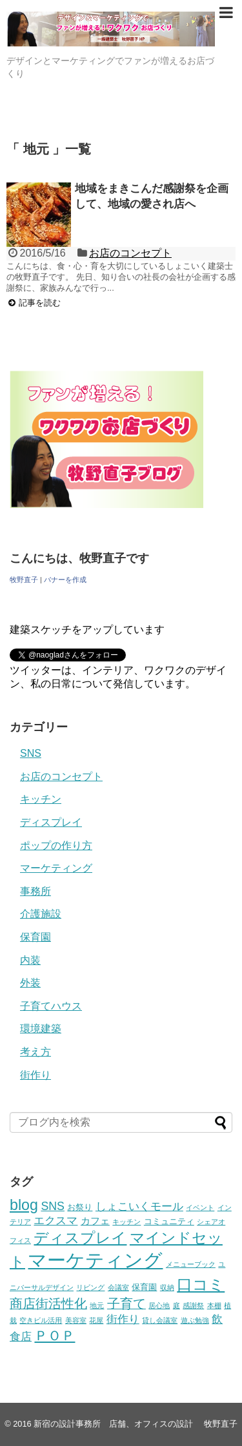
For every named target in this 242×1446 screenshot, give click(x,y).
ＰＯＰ (54, 1335)
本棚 (214, 1305)
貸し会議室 (159, 1320)
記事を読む (40, 303)
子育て (126, 1303)
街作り (35, 1075)
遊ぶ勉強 (195, 1320)
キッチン (40, 799)
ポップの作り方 (56, 845)
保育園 (35, 937)
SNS (30, 753)
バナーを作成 (65, 579)
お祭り (79, 1207)
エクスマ (55, 1221)
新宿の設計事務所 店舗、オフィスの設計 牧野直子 (135, 1424)
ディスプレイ (51, 822)
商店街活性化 (48, 1303)
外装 (30, 982)
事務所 (35, 891)
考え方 (35, 1051)
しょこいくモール (139, 1206)
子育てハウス (51, 1006)
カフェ (95, 1220)
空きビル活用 (40, 1320)
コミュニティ (169, 1221)
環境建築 (40, 1028)
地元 (97, 1305)
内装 (30, 960)
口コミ (201, 1284)
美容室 (75, 1320)
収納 (167, 1287)
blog (24, 1205)
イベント (200, 1207)
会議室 (118, 1287)
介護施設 (40, 913)
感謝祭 (193, 1305)
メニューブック (191, 1264)
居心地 (159, 1305)
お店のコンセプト (130, 253)
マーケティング (56, 868)
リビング (90, 1287)
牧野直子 (24, 579)
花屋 (96, 1320)
